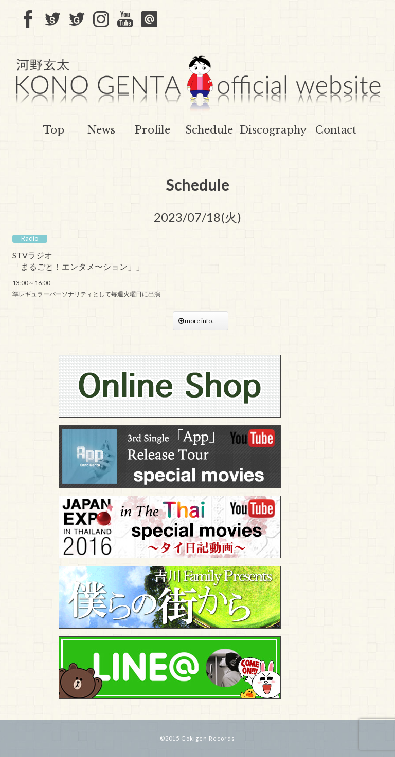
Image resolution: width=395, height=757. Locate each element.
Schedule (209, 130)
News (101, 130)
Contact (335, 130)
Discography (273, 130)
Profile (152, 130)
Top (53, 130)
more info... (200, 321)
